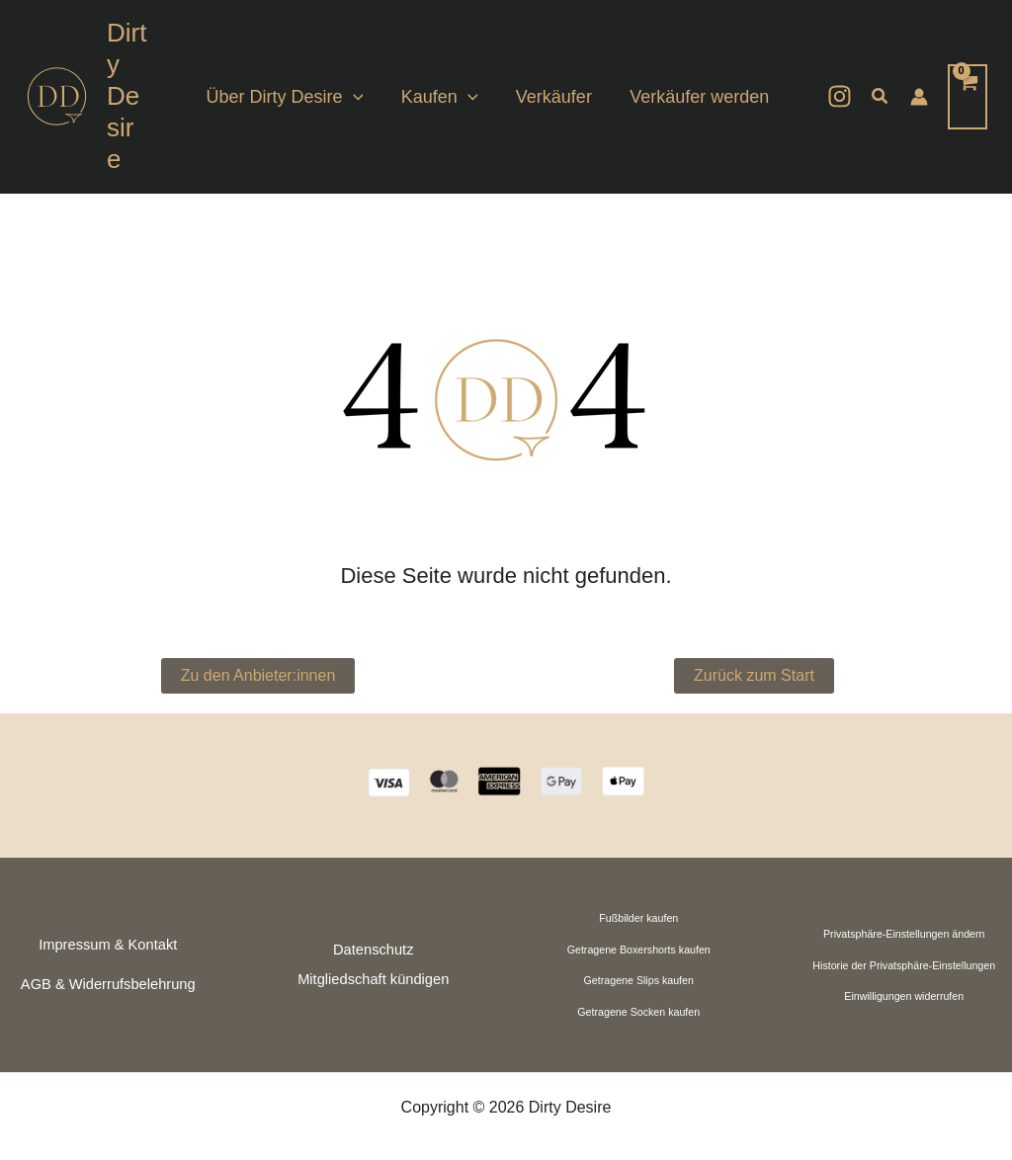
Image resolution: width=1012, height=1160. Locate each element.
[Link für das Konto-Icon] (919, 81)
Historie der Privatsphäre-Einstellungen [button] (903, 934)
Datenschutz (373, 918)
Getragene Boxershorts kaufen (639, 918)
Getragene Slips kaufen (639, 949)
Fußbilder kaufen (638, 886)
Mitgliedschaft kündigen (373, 948)
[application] (361, 81)
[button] (880, 81)
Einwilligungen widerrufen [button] (904, 964)
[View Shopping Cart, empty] (967, 80)
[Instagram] (839, 80)
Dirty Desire (129, 80)
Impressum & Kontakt (108, 913)
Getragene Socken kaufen (638, 980)
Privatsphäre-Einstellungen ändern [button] (904, 902)
